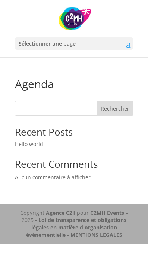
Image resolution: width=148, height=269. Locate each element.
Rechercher (115, 108)
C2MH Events (108, 212)
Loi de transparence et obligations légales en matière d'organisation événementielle (76, 227)
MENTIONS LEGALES (96, 234)
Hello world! (30, 144)
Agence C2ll (60, 212)
